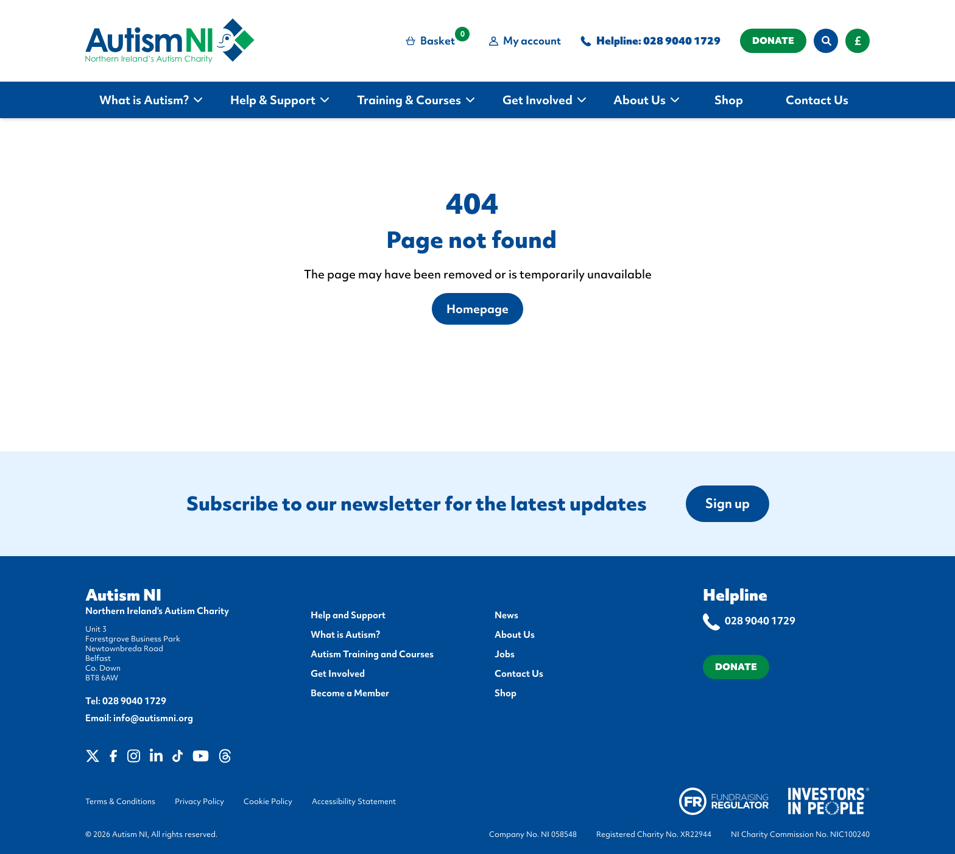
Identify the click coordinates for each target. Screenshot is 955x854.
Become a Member (350, 693)
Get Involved (338, 674)
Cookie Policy (268, 801)
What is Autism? (345, 635)
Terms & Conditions (120, 801)
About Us (515, 635)
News (506, 615)
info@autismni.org (153, 718)
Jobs (505, 654)
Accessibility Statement (354, 801)
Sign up (727, 503)
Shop (505, 693)
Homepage (477, 309)
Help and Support (348, 615)
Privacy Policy (199, 801)
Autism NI (123, 595)
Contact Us (519, 674)
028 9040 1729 (682, 41)
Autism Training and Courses (372, 654)
